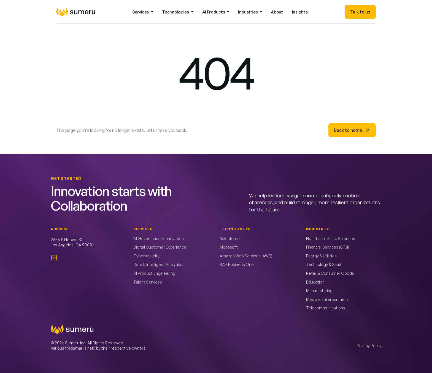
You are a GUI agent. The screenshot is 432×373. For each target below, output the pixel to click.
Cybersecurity (146, 256)
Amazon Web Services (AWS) (246, 256)
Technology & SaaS (323, 264)
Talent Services (147, 282)
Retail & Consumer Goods (330, 273)
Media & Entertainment (327, 299)
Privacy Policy (369, 345)
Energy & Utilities (321, 256)
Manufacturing (319, 290)
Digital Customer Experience (159, 247)
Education (315, 282)
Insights (300, 12)
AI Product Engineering (154, 273)
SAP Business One (237, 264)
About (277, 12)
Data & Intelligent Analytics (157, 264)
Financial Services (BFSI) (327, 247)
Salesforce (230, 238)
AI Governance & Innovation (158, 238)
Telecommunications (325, 308)
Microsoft (229, 247)
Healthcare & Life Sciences (330, 238)
